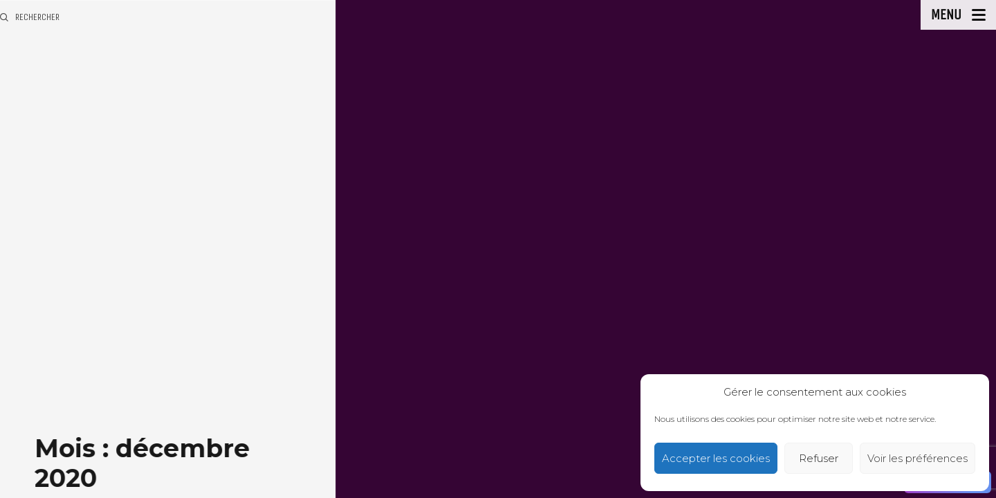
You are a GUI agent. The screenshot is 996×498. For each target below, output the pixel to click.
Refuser (818, 458)
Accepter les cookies (716, 458)
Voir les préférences (917, 458)
